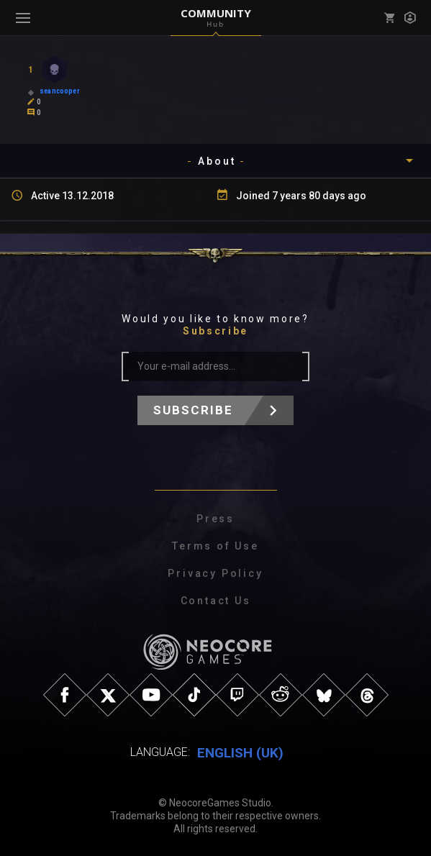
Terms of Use (215, 546)
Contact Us (216, 600)
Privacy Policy (215, 573)
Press (215, 518)
